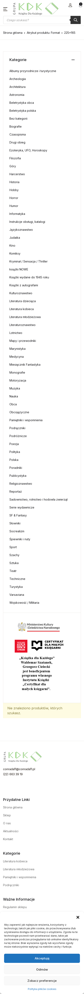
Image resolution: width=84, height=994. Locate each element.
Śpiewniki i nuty (19, 539)
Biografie (15, 126)
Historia (14, 182)
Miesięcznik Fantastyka (24, 364)
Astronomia (16, 94)
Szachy (14, 555)
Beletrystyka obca (21, 102)
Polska (13, 459)
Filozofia (15, 158)
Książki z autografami (23, 285)
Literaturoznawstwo (22, 325)
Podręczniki (17, 428)
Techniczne (17, 579)
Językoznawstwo (21, 229)
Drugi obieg (17, 142)
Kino (12, 245)
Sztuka (14, 563)
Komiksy (14, 253)
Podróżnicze (18, 436)
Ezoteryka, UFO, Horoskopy (28, 150)
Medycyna (16, 356)
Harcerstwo (17, 174)
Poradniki (15, 467)
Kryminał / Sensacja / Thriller (28, 261)
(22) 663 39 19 (13, 774)
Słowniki (14, 523)
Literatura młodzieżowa (25, 317)
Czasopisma (17, 134)
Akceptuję (42, 958)
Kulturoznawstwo (20, 293)
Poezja (14, 444)
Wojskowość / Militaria (24, 602)
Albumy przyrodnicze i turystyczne (32, 71)
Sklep (7, 815)
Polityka (14, 452)
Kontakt (8, 839)
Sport (13, 547)
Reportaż (15, 491)
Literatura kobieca (21, 309)
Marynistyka (17, 348)
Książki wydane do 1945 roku (29, 277)
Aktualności (10, 831)
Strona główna (12, 32)
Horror (13, 198)
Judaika (14, 237)
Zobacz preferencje (42, 981)
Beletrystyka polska (22, 110)
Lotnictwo (15, 333)
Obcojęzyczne (19, 412)
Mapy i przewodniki (22, 340)
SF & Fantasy (18, 515)
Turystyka (16, 586)
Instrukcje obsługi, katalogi (27, 221)
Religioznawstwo (20, 483)
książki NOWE (18, 269)
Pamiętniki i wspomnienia (26, 420)
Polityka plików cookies (42, 989)
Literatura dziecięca (22, 301)
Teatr (13, 571)
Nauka (13, 396)
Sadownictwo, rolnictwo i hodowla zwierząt (38, 499)
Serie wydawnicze (21, 507)
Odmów (42, 969)
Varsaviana (16, 594)
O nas (7, 823)
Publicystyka (17, 475)
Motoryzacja (17, 380)
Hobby (14, 190)
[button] (78, 917)
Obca (13, 404)
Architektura (17, 87)
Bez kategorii (18, 118)
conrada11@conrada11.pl (19, 769)
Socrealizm (16, 531)
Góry (12, 166)
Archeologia (17, 79)
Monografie (17, 372)
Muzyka (14, 388)
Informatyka (17, 213)
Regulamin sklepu (15, 907)
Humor (13, 206)
